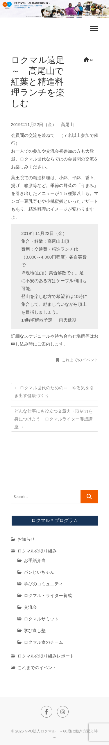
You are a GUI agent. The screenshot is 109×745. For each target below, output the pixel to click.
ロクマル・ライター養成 (48, 595)
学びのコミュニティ (43, 583)
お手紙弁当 (35, 560)
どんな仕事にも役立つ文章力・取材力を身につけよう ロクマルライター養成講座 (53, 419)
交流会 (30, 607)
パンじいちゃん (39, 572)
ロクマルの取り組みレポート (45, 655)
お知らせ (26, 539)
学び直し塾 (35, 630)
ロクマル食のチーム (43, 642)
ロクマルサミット (41, 618)
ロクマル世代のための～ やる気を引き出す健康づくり (54, 391)
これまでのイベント (80, 359)
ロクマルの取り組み (37, 550)
